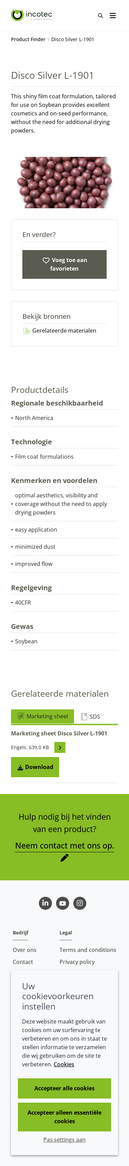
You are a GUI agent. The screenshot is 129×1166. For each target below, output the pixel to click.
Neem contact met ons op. (64, 845)
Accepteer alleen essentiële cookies (64, 1117)
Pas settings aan (64, 1139)
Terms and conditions (88, 950)
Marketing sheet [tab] (42, 716)
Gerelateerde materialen (59, 330)
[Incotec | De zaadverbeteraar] (32, 15)
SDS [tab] (90, 716)
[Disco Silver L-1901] (64, 264)
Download (35, 767)
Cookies (64, 1064)
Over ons (24, 950)
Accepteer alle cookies (64, 1088)
